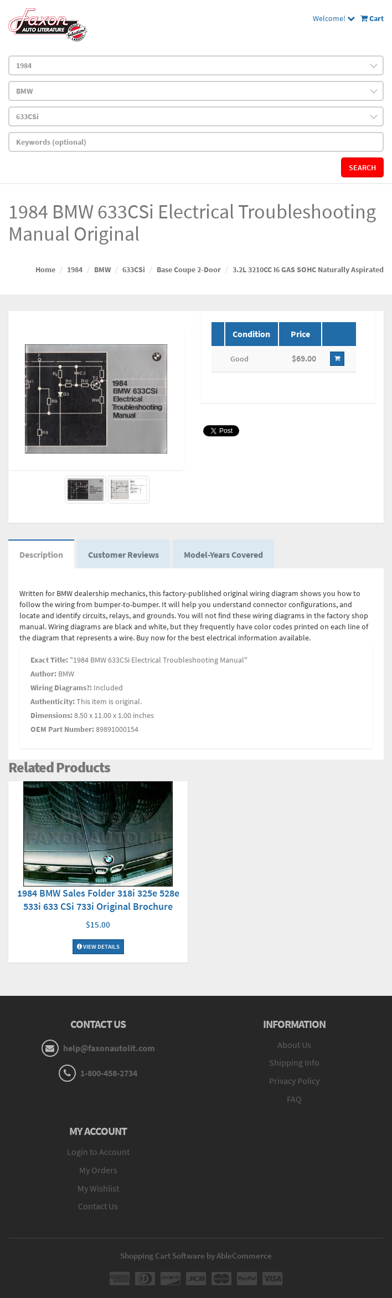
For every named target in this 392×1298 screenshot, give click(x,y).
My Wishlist (98, 1188)
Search (362, 167)
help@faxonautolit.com (109, 1047)
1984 (74, 269)
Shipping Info (294, 1062)
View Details (98, 946)
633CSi (133, 269)
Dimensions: (51, 715)
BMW (102, 269)
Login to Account (98, 1151)
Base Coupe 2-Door (189, 269)
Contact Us (98, 1206)
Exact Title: (49, 660)
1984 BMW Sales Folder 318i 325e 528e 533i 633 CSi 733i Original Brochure (98, 900)
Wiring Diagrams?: (61, 688)
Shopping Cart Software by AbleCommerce (196, 1255)
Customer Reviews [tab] (123, 554)
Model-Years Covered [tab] (223, 554)
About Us (294, 1044)
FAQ (294, 1098)
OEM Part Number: (62, 729)
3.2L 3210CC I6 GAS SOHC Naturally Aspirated (308, 269)
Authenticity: (52, 701)
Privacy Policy (294, 1080)
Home (45, 269)
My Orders (98, 1169)
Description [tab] (41, 554)
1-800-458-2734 (108, 1072)
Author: (43, 674)
